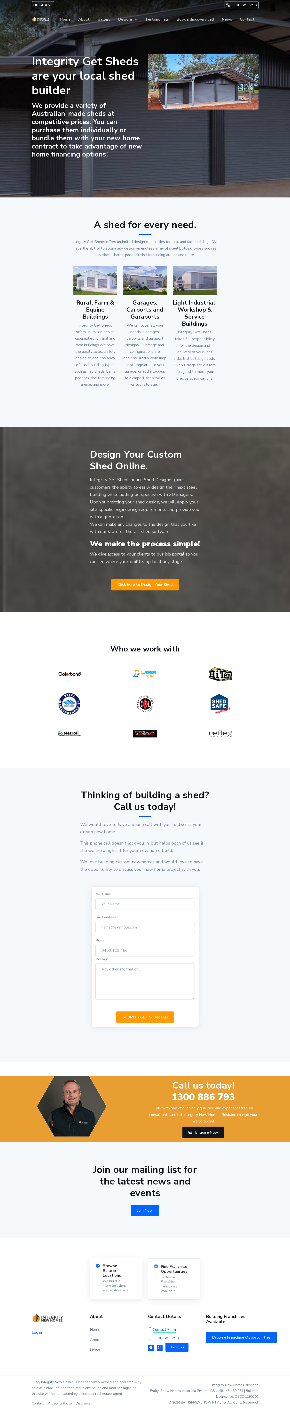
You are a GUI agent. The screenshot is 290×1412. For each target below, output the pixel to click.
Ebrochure (177, 1347)
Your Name (102, 898)
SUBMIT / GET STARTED (145, 1021)
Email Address (105, 921)
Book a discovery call (195, 19)
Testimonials (157, 19)
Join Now (145, 1210)
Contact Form (164, 1329)
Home (65, 19)
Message (102, 963)
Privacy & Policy (60, 1403)
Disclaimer (84, 1403)
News (227, 19)
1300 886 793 (241, 5)
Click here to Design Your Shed (145, 584)
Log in (37, 1332)
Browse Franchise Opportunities (241, 1337)
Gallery (103, 19)
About (84, 19)
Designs (125, 19)
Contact (247, 19)
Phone (99, 944)
